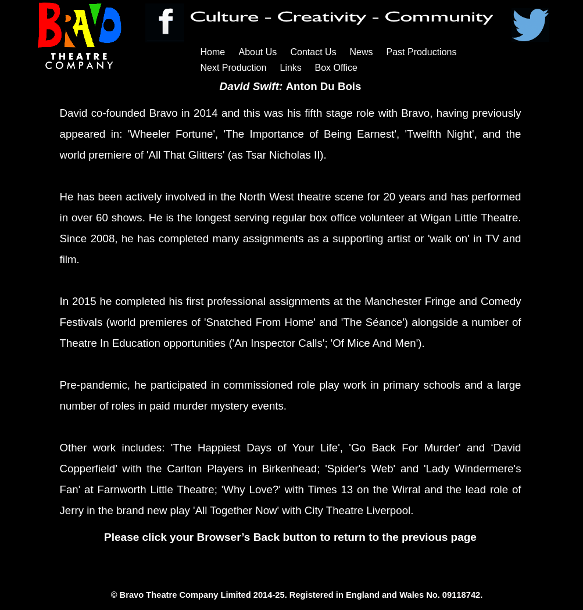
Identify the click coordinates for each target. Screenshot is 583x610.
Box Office (336, 68)
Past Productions (422, 52)
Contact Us (314, 52)
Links (291, 68)
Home (213, 52)
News (361, 52)
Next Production (234, 68)
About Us (258, 52)
